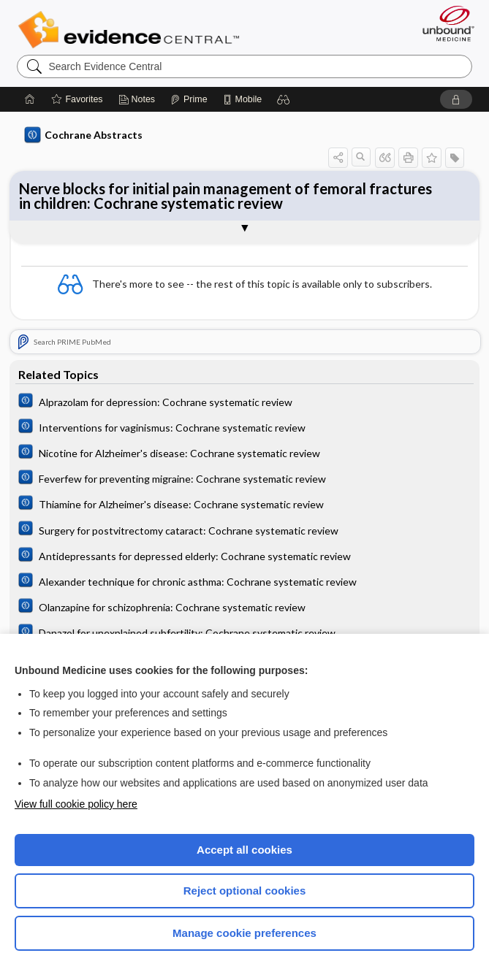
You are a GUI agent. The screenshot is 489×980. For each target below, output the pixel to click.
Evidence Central (132, 30)
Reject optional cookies (244, 890)
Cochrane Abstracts (83, 135)
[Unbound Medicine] (444, 23)
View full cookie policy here (76, 804)
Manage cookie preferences (244, 933)
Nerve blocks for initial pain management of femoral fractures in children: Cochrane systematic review (225, 196)
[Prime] (188, 99)
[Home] (30, 99)
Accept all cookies (244, 849)
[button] (283, 99)
